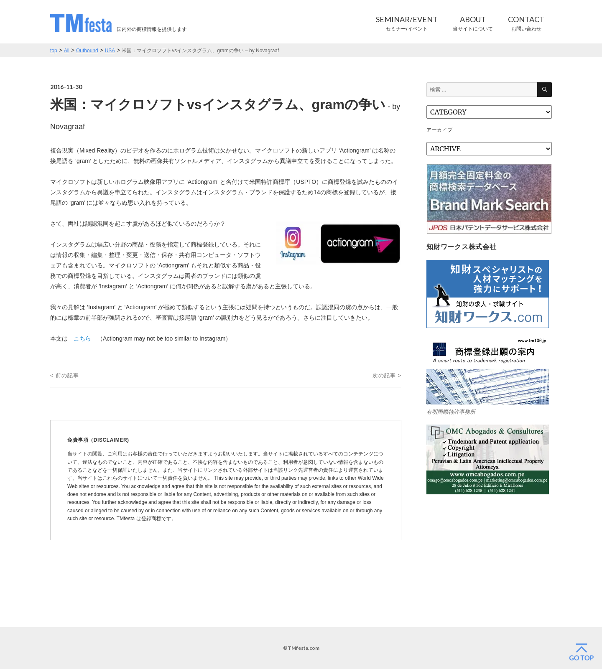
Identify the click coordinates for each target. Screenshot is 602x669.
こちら (82, 338)
